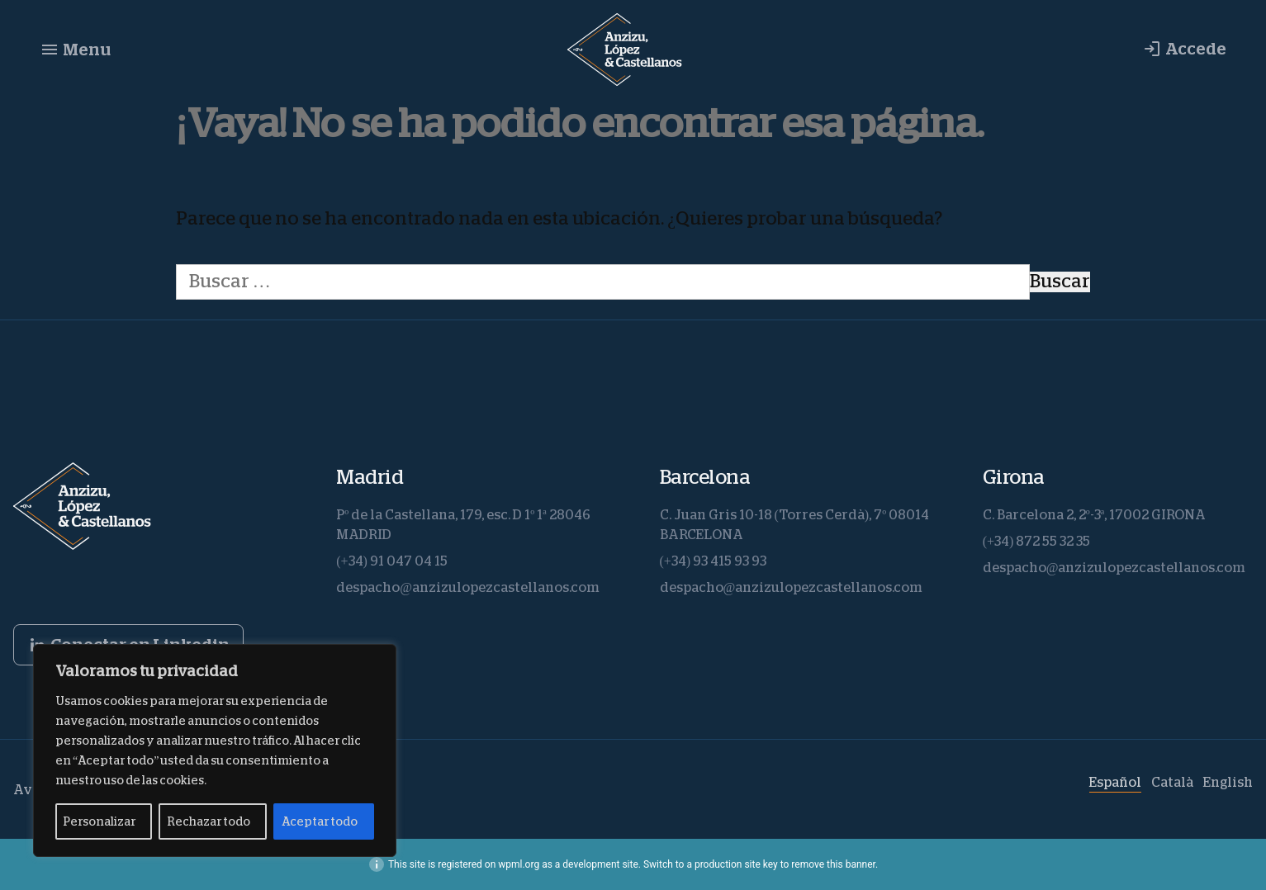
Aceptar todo (320, 821)
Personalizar (99, 821)
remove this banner (833, 864)
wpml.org (518, 864)
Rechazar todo (208, 821)
